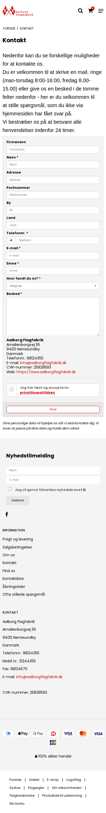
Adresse (13, 172)
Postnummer (18, 188)
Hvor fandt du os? (23, 278)
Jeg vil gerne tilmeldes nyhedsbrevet (50, 489)
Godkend (18, 500)
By (8, 203)
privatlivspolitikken (37, 392)
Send (53, 409)
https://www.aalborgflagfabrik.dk (46, 371)
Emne (12, 263)
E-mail (13, 248)
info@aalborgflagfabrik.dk (43, 362)
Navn (12, 157)
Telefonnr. (17, 233)
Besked (14, 294)
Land (10, 218)
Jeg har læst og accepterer (44, 389)
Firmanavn (16, 142)
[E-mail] (53, 479)
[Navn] (53, 470)
